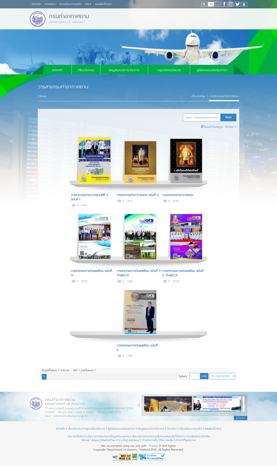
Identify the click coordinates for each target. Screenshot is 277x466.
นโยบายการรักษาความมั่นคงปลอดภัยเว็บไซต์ (157, 436)
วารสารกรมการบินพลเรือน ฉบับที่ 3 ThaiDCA (138, 273)
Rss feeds (166, 440)
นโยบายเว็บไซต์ (76, 436)
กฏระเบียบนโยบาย (169, 69)
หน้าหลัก (36, 4)
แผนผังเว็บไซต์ (103, 4)
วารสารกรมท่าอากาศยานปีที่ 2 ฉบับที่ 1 (89, 197)
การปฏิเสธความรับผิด (197, 436)
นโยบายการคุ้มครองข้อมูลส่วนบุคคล (108, 436)
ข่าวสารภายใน (150, 440)
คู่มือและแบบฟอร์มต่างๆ (212, 69)
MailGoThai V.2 (110, 440)
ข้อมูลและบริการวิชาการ (124, 69)
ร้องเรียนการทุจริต (70, 4)
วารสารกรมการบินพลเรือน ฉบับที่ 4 (91, 273)
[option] (168, 405)
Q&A (88, 4)
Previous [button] (138, 405)
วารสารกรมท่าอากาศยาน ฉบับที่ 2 (138, 195)
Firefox (153, 446)
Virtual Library (90, 440)
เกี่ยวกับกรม (86, 69)
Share (43, 96)
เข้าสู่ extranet (131, 440)
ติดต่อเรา (50, 4)
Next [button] (250, 405)
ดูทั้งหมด (240, 418)
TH (211, 4)
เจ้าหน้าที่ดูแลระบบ (186, 440)
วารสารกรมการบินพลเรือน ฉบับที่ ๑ (137, 347)
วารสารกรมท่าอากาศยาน (224, 96)
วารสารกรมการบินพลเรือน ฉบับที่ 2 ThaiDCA (182, 273)
